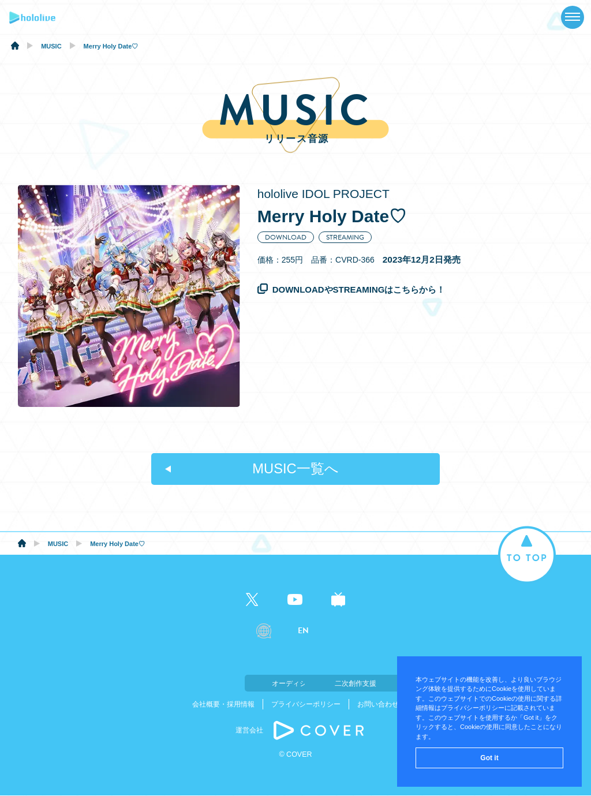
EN (303, 631)
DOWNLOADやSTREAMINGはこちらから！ (359, 289)
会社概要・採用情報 (223, 705)
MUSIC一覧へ (295, 469)
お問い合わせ (378, 705)
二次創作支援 (353, 683)
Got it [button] (489, 758)
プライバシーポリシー (306, 705)
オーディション (238, 683)
